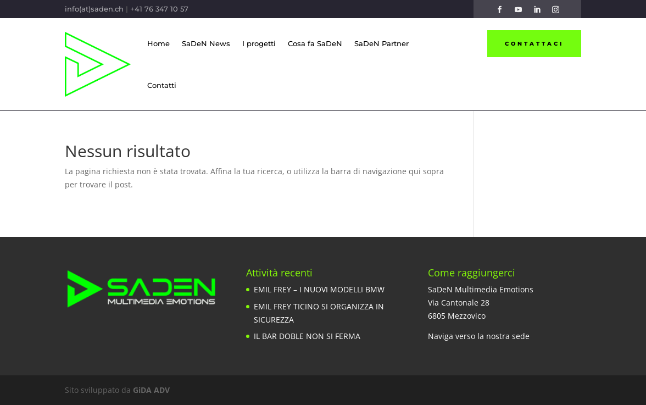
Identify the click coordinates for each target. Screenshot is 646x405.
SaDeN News (206, 43)
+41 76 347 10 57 (159, 8)
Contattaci (534, 43)
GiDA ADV (151, 390)
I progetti (259, 43)
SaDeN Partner (381, 43)
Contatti (161, 85)
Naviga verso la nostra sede (479, 336)
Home (158, 43)
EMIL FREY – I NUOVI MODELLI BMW (319, 289)
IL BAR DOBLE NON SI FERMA (307, 336)
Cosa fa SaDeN (315, 43)
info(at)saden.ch (94, 8)
